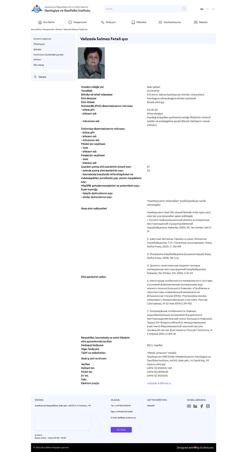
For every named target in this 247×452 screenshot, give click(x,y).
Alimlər (37, 59)
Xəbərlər (151, 405)
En (207, 9)
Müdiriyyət (39, 44)
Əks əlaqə (39, 64)
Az (201, 9)
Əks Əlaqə (121, 429)
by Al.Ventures (205, 447)
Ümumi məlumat (42, 38)
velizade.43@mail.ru (159, 383)
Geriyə (40, 77)
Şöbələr (37, 49)
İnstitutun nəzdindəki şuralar (49, 54)
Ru (213, 9)
